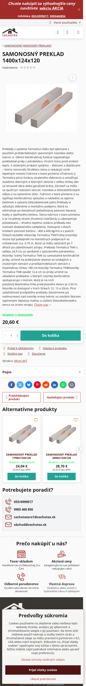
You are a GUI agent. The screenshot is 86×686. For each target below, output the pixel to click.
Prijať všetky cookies (43, 670)
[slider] (28, 67)
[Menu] (78, 32)
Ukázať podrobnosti (43, 679)
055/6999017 (39, 16)
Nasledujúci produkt (62, 397)
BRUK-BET (20, 361)
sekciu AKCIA (51, 8)
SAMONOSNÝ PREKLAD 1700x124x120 (21, 456)
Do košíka (50, 335)
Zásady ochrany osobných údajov (43, 659)
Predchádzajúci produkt (17, 397)
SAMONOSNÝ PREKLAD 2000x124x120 (61, 456)
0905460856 (57, 16)
